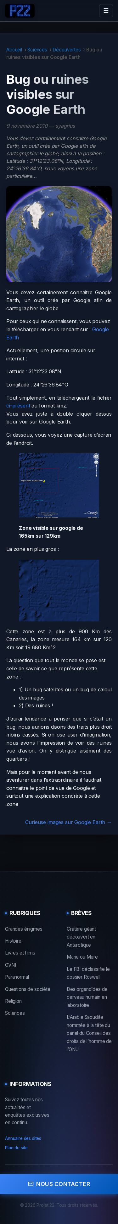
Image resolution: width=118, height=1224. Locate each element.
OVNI (10, 965)
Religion (13, 1001)
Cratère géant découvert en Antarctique (81, 937)
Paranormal (17, 977)
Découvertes (67, 50)
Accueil (14, 50)
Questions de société (27, 989)
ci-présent (18, 405)
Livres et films (20, 953)
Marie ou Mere (82, 957)
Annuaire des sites (23, 1138)
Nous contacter (59, 1184)
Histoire (13, 941)
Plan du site (16, 1147)
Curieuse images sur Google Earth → (68, 822)
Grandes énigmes (23, 929)
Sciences (37, 50)
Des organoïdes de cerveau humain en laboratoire (87, 997)
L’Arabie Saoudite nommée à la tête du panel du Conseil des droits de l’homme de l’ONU (89, 1033)
